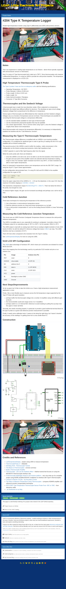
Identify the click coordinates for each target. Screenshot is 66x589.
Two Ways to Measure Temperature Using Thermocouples (23, 481)
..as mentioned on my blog (14, 489)
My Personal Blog (20, 557)
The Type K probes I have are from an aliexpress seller (19, 86)
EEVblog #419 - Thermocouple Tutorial (18, 466)
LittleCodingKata (23, 554)
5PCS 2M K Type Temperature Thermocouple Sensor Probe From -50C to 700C (30, 485)
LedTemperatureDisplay (13, 236)
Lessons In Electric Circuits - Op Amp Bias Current (21, 479)
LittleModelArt (6, 530)
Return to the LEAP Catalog (11, 509)
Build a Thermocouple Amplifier (15, 469)
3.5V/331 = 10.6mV (28, 183)
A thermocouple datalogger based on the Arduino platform (23, 475)
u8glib (7, 244)
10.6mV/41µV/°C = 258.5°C (35, 186)
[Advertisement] (33, 576)
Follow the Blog (24, 541)
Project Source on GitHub (10, 506)
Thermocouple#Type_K (13, 464)
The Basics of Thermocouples (15, 467)
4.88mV (47, 229)
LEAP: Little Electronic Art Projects (27, 5)
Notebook (14, 538)
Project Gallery (16, 534)
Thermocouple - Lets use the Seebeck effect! (19, 471)
